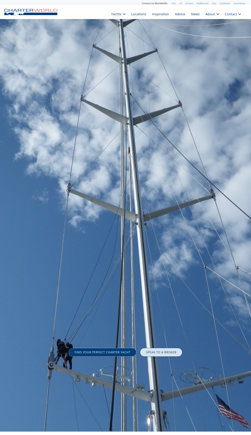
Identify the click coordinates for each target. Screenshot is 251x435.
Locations (138, 14)
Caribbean (225, 3)
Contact (231, 14)
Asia (214, 3)
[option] (125, 217)
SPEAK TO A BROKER (161, 352)
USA (173, 3)
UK (180, 3)
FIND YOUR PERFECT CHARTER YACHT (103, 352)
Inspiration (160, 14)
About (210, 14)
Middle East (202, 3)
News (195, 14)
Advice (180, 14)
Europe (189, 3)
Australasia (239, 3)
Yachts (116, 14)
